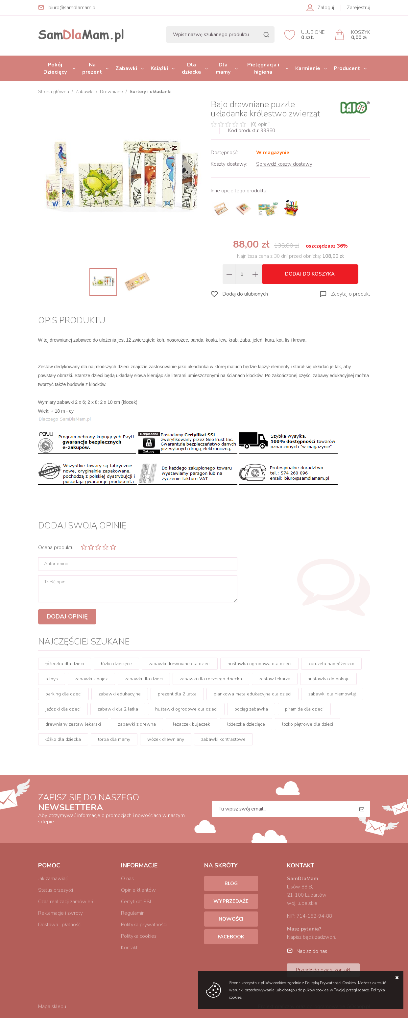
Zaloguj (326, 7)
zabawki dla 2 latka (118, 709)
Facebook (231, 936)
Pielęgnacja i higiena (263, 68)
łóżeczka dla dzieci (64, 664)
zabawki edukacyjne (120, 694)
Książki (159, 68)
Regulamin (133, 913)
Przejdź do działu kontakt (323, 970)
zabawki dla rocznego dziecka (211, 679)
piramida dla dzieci (304, 709)
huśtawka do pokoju (328, 679)
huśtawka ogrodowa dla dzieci (259, 664)
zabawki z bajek (91, 679)
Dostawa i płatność (59, 924)
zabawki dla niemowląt (332, 694)
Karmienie (307, 68)
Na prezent (92, 68)
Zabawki (126, 68)
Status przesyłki (55, 890)
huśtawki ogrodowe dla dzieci (186, 709)
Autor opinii (56, 564)
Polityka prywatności (144, 924)
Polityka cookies (138, 936)
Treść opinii (55, 582)
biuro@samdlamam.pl (72, 7)
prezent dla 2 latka (177, 694)
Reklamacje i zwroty (60, 913)
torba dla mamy (114, 739)
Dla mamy (223, 68)
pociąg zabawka (251, 709)
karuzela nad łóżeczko (331, 664)
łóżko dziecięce (116, 664)
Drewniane (111, 91)
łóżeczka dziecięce (246, 724)
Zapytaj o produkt (350, 294)
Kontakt (129, 947)
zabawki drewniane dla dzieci (179, 664)
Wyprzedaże (231, 901)
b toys (51, 679)
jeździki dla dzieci (63, 709)
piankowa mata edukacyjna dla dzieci (252, 694)
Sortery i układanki (151, 91)
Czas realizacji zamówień (65, 901)
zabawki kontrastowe (223, 739)
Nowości (231, 919)
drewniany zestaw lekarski (73, 724)
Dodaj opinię (67, 616)
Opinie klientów (138, 890)
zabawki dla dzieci (144, 679)
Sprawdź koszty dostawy (284, 164)
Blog (231, 883)
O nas (127, 878)
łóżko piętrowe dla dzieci (307, 724)
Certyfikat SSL (137, 901)
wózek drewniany (165, 739)
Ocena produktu (56, 547)
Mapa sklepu (52, 1006)
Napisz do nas (312, 951)
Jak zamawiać (53, 878)
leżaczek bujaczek (191, 724)
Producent (347, 68)
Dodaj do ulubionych (245, 294)
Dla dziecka (191, 68)
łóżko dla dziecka (63, 739)
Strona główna (53, 91)
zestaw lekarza (274, 679)
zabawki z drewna (137, 724)
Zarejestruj (358, 7)
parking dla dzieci (63, 694)
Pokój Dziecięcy (55, 68)
